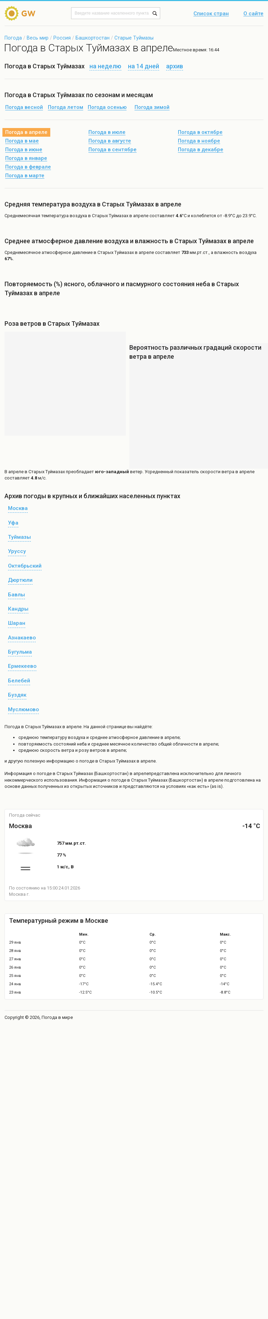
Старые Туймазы (134, 38)
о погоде (43, 773)
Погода (13, 38)
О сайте (253, 14)
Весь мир (38, 38)
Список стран (211, 14)
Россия (62, 38)
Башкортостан (93, 38)
